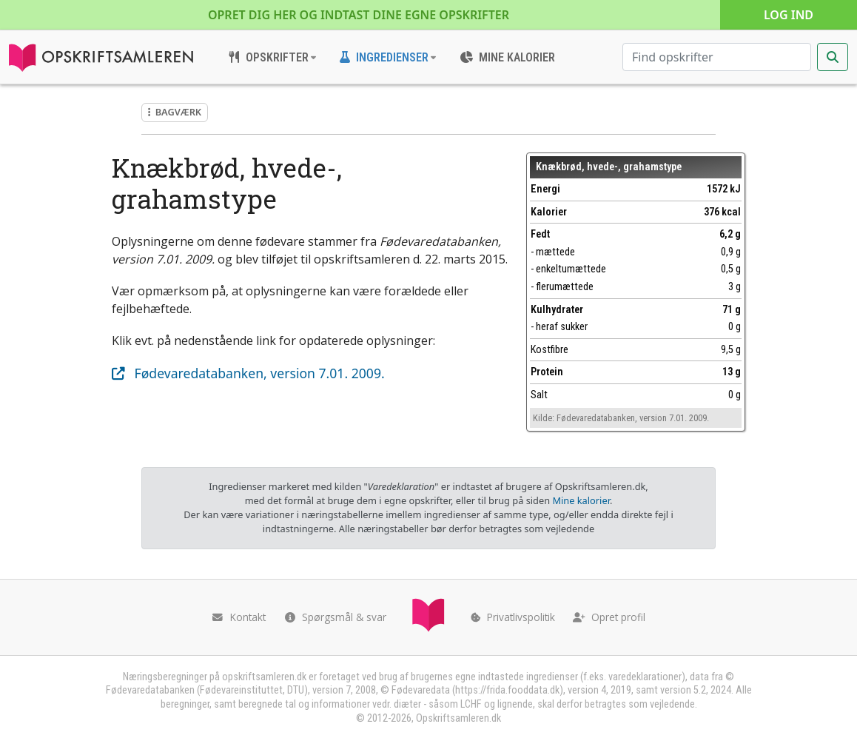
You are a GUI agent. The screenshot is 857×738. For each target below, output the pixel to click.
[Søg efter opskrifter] (716, 57)
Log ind (788, 15)
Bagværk (174, 111)
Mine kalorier (580, 500)
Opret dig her (358, 15)
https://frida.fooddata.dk (507, 690)
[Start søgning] (832, 57)
